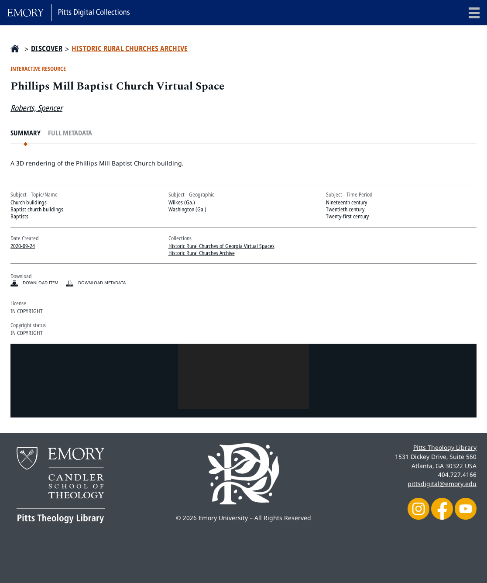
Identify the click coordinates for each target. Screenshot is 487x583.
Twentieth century (345, 209)
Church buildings (28, 202)
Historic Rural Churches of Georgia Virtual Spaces (221, 246)
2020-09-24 (22, 246)
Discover (46, 48)
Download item (40, 283)
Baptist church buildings (36, 209)
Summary (25, 133)
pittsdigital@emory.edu (442, 484)
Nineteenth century (346, 202)
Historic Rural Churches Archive (130, 48)
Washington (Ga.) (187, 209)
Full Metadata (70, 133)
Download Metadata (102, 283)
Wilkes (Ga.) (181, 202)
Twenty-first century (347, 216)
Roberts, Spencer (36, 107)
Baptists (19, 216)
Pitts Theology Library (445, 447)
